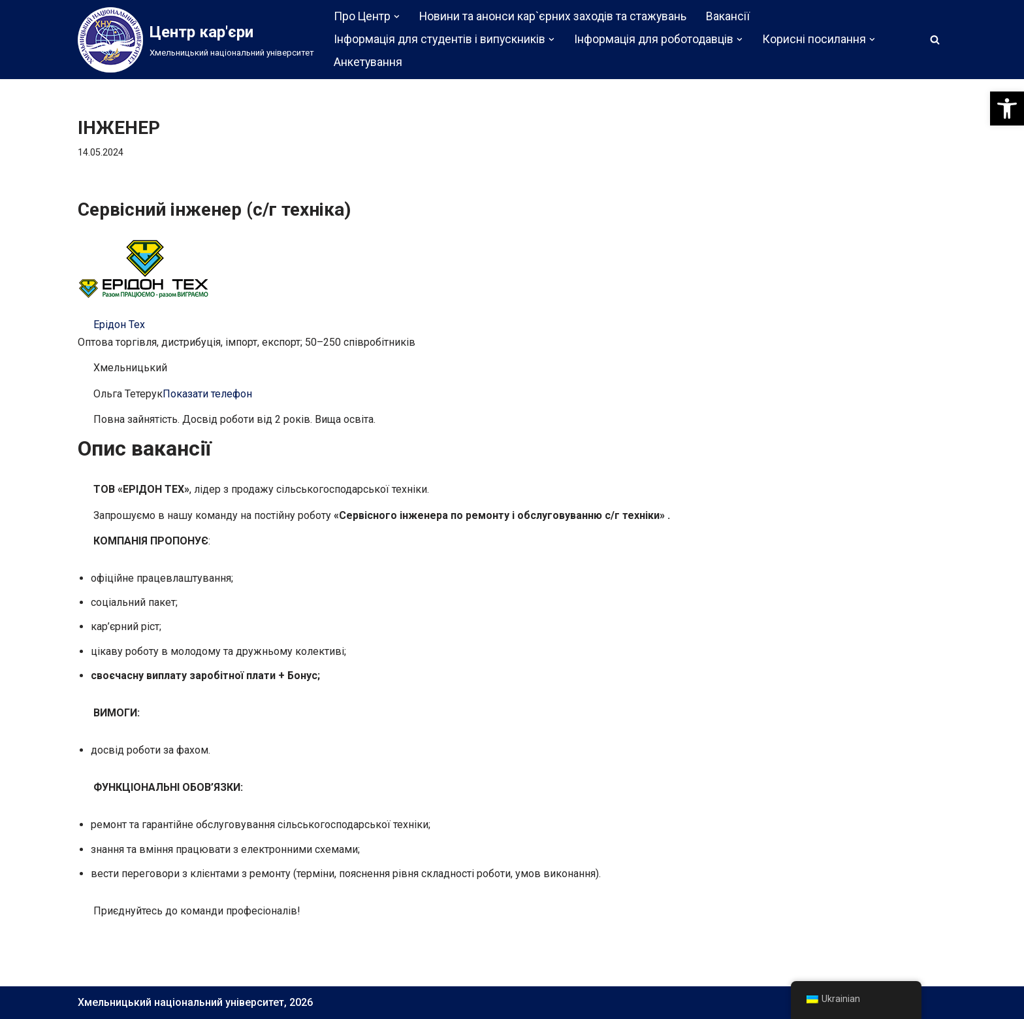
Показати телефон (207, 394)
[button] (1007, 108)
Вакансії (728, 16)
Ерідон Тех (119, 324)
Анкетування (368, 62)
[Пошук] (935, 39)
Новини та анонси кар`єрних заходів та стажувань (552, 16)
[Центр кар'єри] (196, 40)
